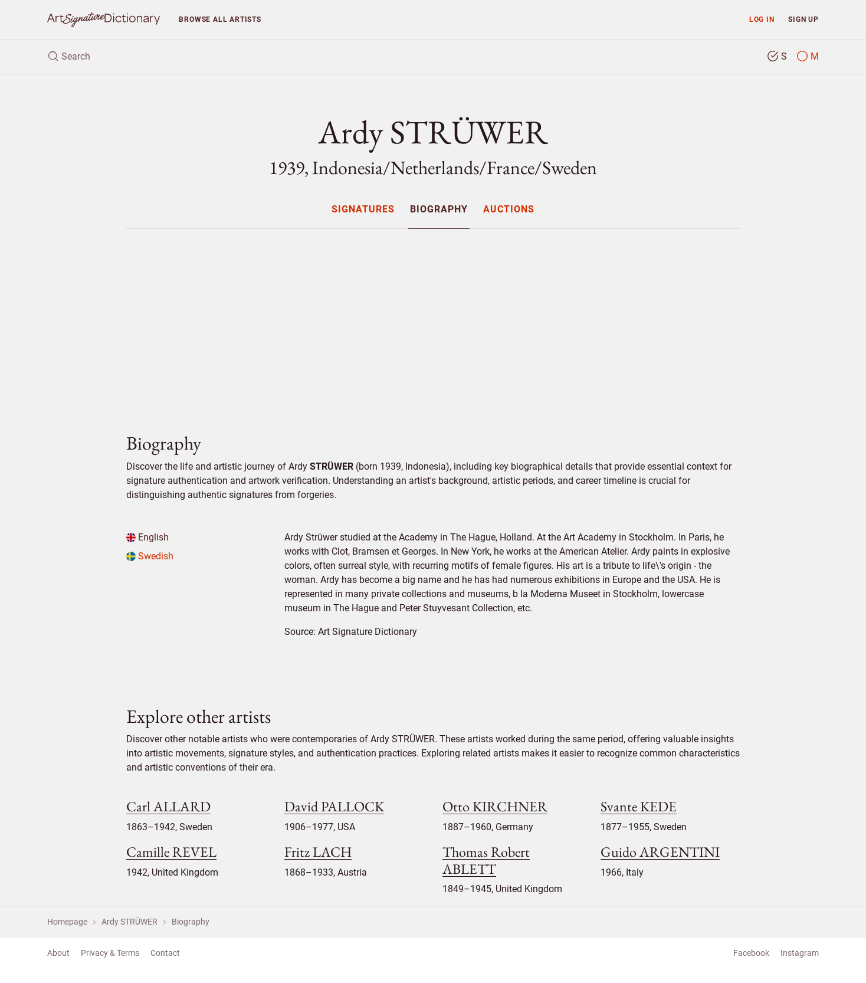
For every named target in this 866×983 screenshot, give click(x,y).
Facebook (751, 953)
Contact (165, 953)
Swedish (149, 556)
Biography (439, 210)
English (147, 537)
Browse (220, 19)
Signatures (363, 210)
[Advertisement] (433, 321)
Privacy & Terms (110, 953)
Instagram (799, 953)
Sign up (803, 19)
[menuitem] (362, 209)
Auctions (508, 210)
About (58, 953)
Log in (762, 19)
